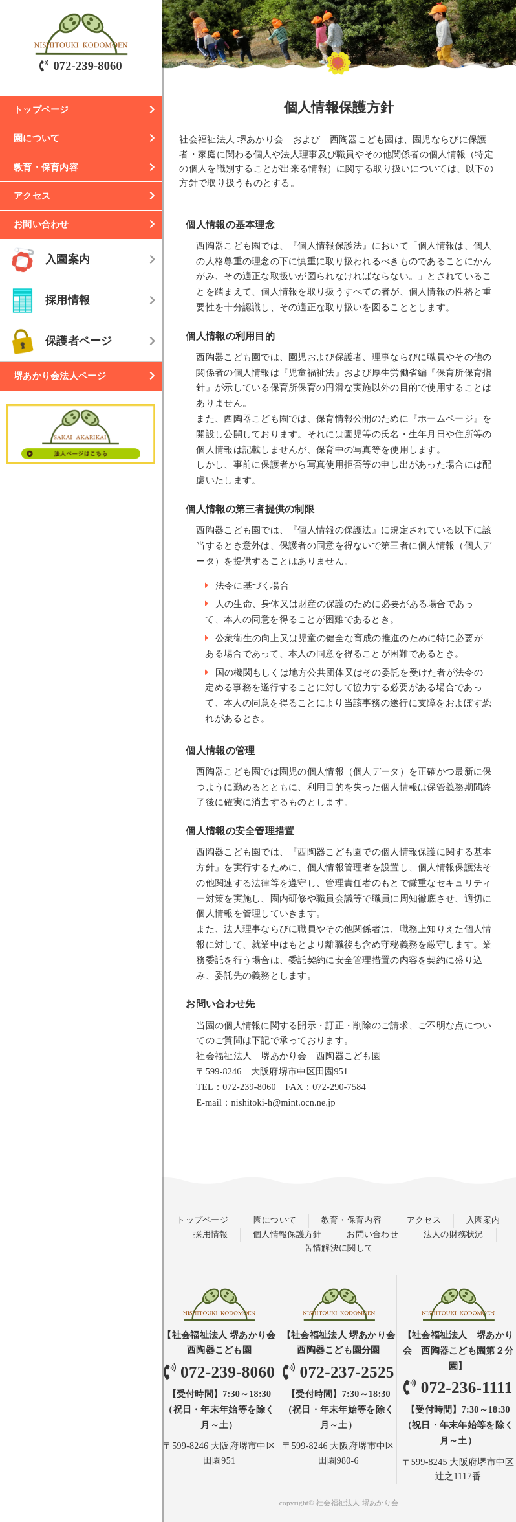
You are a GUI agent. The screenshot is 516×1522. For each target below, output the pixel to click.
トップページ (41, 110)
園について (36, 138)
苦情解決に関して (339, 1248)
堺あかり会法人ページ (60, 376)
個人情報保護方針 (287, 1234)
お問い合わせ (41, 224)
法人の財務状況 (454, 1234)
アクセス (32, 196)
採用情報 (67, 300)
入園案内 (67, 259)
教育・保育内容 (46, 167)
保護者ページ (79, 341)
